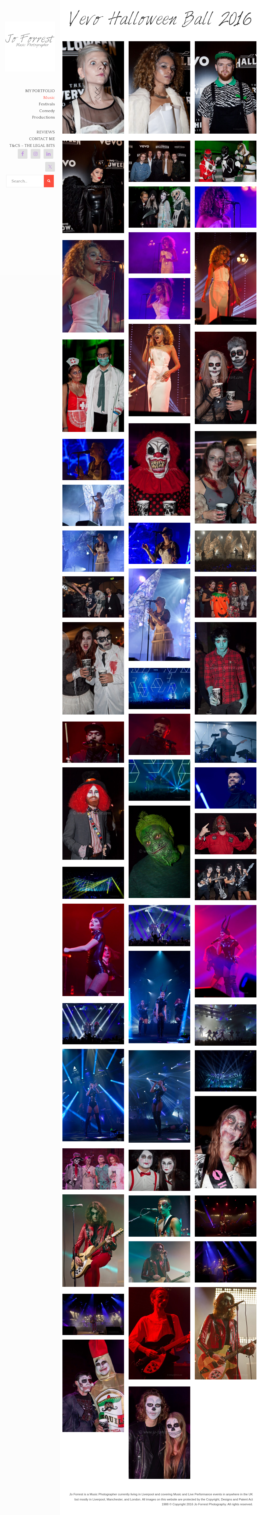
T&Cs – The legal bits (32, 145)
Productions (43, 117)
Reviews (46, 132)
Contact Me (42, 139)
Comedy (47, 111)
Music (49, 97)
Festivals (47, 104)
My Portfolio (40, 91)
